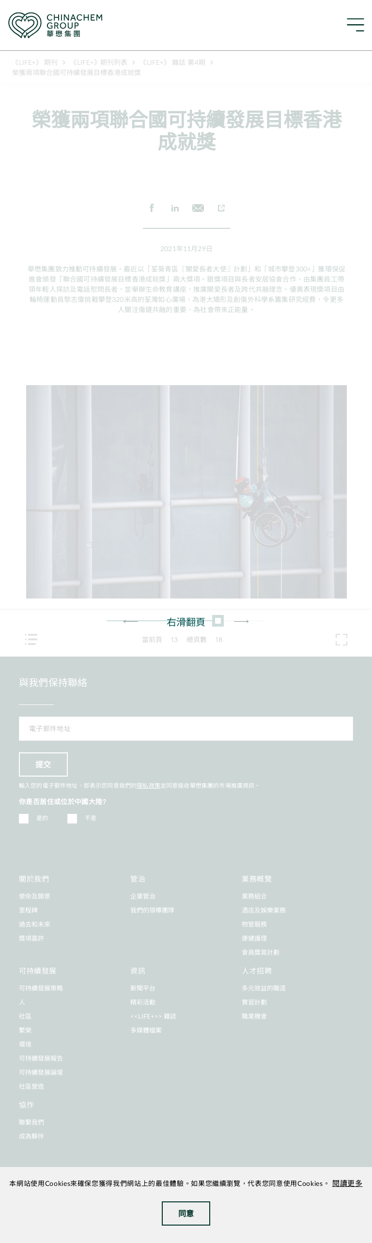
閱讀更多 (347, 1183)
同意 (186, 1213)
